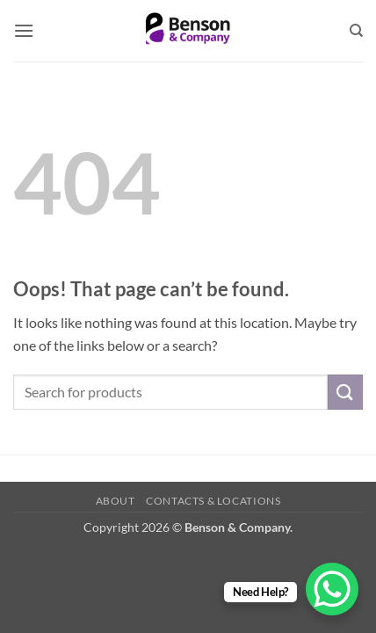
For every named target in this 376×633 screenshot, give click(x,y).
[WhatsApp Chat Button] (332, 589)
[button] (23, 30)
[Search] (356, 30)
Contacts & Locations (213, 500)
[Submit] (345, 392)
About (115, 500)
